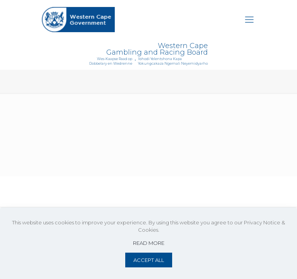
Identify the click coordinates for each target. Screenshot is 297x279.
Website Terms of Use (73, 191)
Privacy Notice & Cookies (136, 191)
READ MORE (148, 243)
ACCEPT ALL (148, 260)
